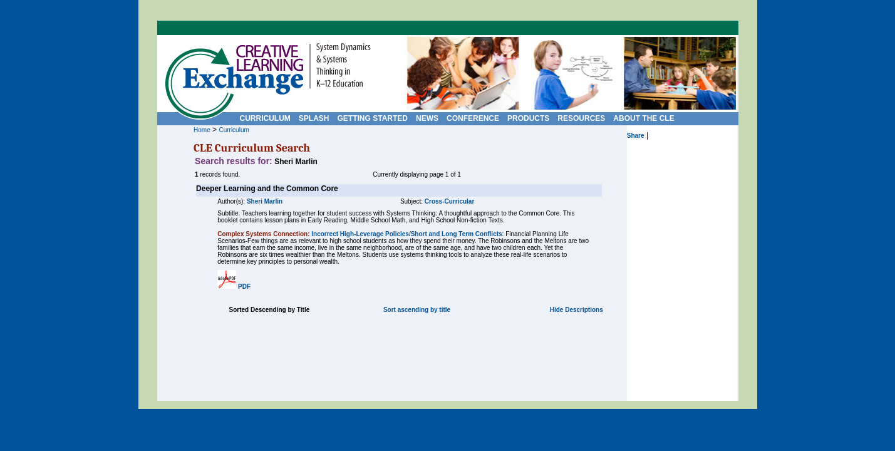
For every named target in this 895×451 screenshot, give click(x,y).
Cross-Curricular (449, 201)
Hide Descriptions (576, 309)
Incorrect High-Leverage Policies (360, 234)
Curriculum (234, 130)
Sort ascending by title (416, 309)
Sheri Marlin (264, 201)
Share (635, 135)
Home (202, 130)
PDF (244, 286)
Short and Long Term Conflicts (456, 234)
